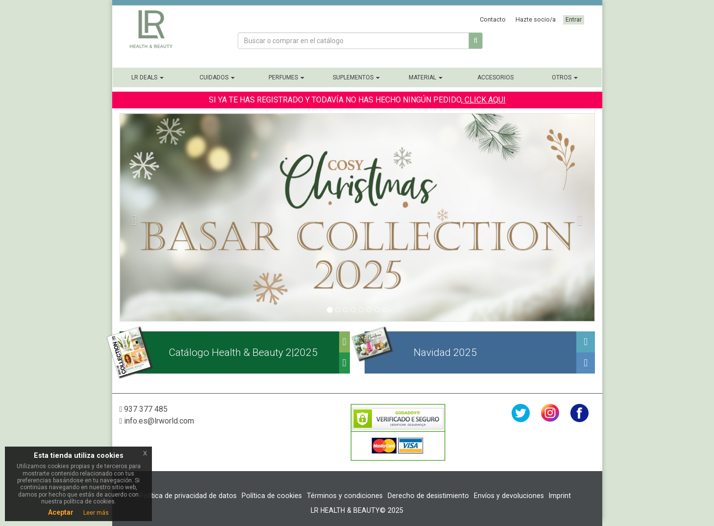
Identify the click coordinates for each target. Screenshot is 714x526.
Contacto (493, 19)
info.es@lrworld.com (157, 421)
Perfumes (286, 77)
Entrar (574, 19)
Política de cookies (272, 496)
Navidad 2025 (445, 352)
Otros (565, 77)
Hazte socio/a (536, 19)
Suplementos (356, 77)
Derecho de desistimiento (428, 496)
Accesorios (495, 77)
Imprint (560, 496)
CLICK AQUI (484, 99)
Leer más (96, 512)
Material (426, 77)
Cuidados (217, 77)
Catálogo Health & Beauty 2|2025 (243, 352)
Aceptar (61, 512)
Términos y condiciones (345, 496)
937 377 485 (144, 409)
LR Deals (147, 77)
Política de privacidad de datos (188, 496)
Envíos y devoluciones (509, 496)
